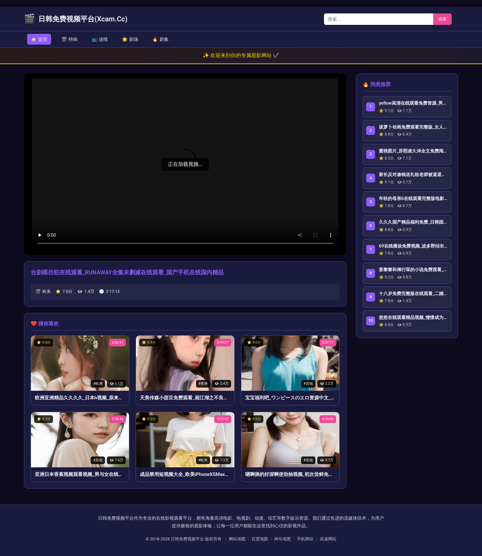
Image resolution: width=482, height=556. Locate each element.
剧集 (160, 39)
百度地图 (260, 539)
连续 (100, 39)
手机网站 (305, 539)
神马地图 (282, 539)
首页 (39, 39)
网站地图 (237, 539)
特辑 (69, 39)
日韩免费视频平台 (187, 539)
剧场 (130, 39)
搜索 (442, 19)
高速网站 (328, 539)
